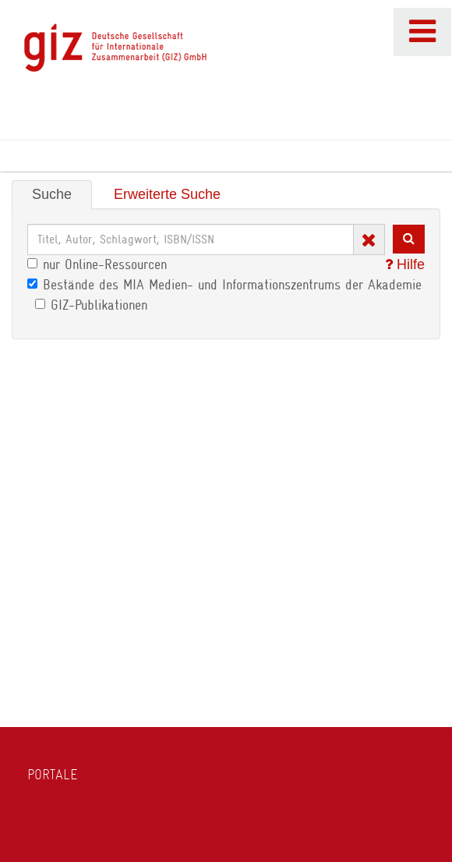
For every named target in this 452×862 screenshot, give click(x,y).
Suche (52, 194)
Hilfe (405, 264)
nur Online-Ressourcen (97, 264)
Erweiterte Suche (167, 194)
